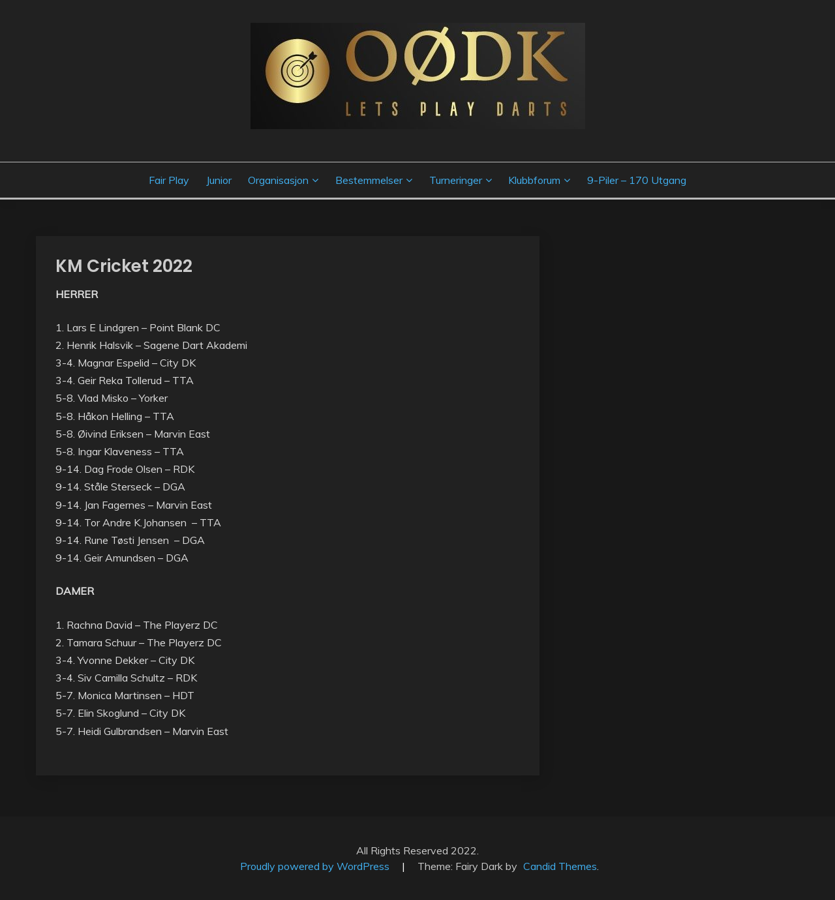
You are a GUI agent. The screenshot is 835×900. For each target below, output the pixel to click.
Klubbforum (534, 180)
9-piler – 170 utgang (636, 180)
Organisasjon (278, 180)
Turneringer (455, 180)
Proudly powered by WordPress (316, 866)
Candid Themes (560, 866)
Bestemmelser (368, 180)
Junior (219, 180)
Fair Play (169, 180)
